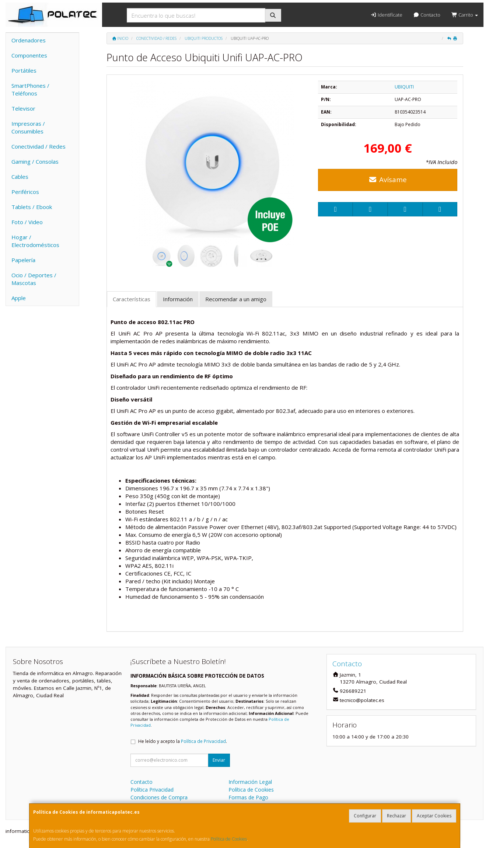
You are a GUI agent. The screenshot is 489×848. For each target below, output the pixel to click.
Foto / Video (27, 222)
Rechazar (396, 816)
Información (178, 299)
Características (131, 299)
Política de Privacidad (203, 741)
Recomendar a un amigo (235, 299)
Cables (19, 176)
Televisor (23, 108)
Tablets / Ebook (31, 207)
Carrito (464, 14)
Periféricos (25, 191)
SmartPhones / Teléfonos (30, 89)
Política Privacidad (152, 789)
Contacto (426, 14)
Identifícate (386, 14)
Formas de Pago (248, 797)
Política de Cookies (229, 839)
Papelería (23, 260)
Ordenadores (28, 40)
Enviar (219, 760)
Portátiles (23, 70)
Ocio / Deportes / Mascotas (33, 278)
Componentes (29, 55)
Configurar (365, 816)
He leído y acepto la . (182, 741)
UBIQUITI (404, 87)
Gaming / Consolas (35, 161)
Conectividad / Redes (38, 146)
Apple (18, 298)
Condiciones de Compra (159, 797)
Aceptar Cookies (434, 816)
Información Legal (250, 781)
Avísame (388, 179)
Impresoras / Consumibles (28, 127)
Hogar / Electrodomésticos (35, 241)
